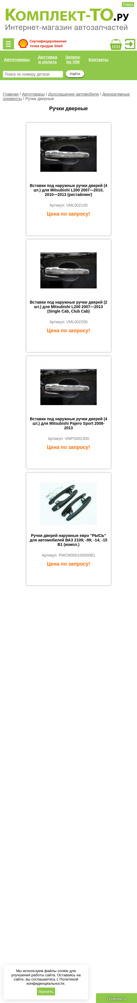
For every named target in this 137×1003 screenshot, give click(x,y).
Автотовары (17, 59)
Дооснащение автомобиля (73, 94)
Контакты (99, 59)
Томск (128, 4)
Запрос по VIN (72, 59)
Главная (11, 94)
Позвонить (116, 999)
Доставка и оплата (47, 59)
